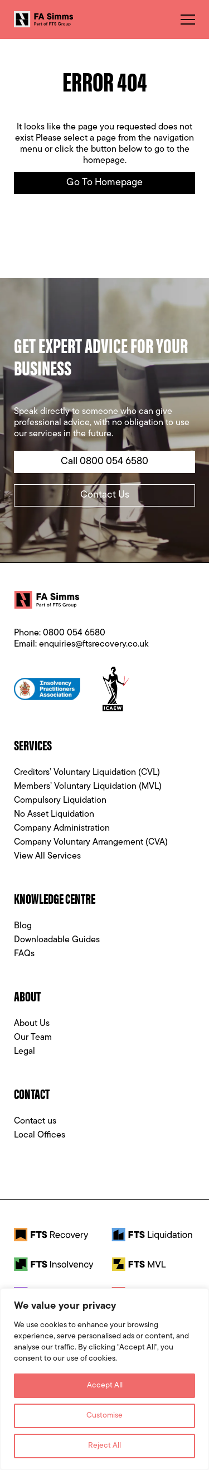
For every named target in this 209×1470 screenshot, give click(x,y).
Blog (23, 926)
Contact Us (104, 495)
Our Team (33, 1037)
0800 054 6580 (74, 633)
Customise (104, 1415)
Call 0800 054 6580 (104, 461)
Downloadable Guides (57, 940)
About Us (32, 1023)
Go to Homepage (104, 182)
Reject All (104, 1446)
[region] (104, 1379)
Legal (24, 1051)
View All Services (47, 856)
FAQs (24, 954)
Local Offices (39, 1135)
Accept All (105, 1385)
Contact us (35, 1121)
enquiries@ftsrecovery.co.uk (94, 644)
